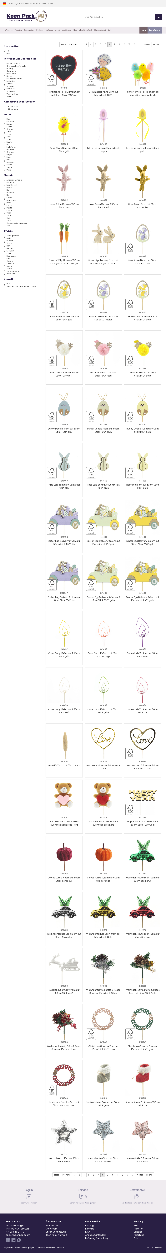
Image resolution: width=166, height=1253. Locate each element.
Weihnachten (11, 94)
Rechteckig (10, 256)
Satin (7, 218)
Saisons (138, 1231)
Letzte (156, 44)
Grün (7, 139)
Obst (7, 253)
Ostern (8, 84)
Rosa (7, 157)
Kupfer (8, 142)
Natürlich (9, 149)
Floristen (18, 30)
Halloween (10, 73)
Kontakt (89, 1228)
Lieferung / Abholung (96, 1238)
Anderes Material (13, 180)
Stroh (7, 220)
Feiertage (139, 1235)
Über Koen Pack (85, 30)
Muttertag (9, 81)
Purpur (8, 154)
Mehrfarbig (10, 147)
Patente (60, 1247)
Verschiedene (11, 271)
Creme (8, 129)
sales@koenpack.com (18, 1235)
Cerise (8, 126)
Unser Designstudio (56, 1231)
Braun (8, 124)
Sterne (8, 266)
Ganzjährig (10, 71)
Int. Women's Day (13, 78)
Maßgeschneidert (52, 30)
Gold (7, 134)
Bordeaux (9, 121)
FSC (7, 284)
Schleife (9, 263)
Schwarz (9, 162)
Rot (6, 160)
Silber (8, 165)
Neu (75, 30)
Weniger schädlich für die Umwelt (20, 286)
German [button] (48, 3)
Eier (7, 246)
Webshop (9, 30)
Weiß (7, 170)
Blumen (8, 241)
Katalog (89, 1225)
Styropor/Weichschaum (16, 223)
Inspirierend (66, 30)
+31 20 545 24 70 (15, 1231)
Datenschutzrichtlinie (46, 1247)
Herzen (8, 248)
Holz (7, 195)
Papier (8, 205)
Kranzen (9, 251)
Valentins (9, 91)
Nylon (8, 203)
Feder (8, 187)
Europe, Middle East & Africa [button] (24, 3)
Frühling (8, 68)
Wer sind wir (52, 1225)
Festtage (39, 30)
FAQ (87, 1231)
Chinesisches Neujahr (15, 66)
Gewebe (9, 192)
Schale (8, 261)
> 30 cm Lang (11, 109)
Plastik (8, 208)
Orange (9, 152)
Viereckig (9, 274)
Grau (7, 137)
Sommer (9, 89)
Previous (73, 44)
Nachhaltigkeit (100, 30)
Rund (7, 258)
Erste (63, 44)
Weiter (146, 44)
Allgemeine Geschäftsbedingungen (19, 1247)
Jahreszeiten (29, 30)
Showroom (51, 1228)
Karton (8, 198)
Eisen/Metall (10, 185)
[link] (29, 1197)
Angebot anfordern (95, 1235)
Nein (7, 53)
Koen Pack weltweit (56, 1235)
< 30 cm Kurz (11, 106)
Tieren (8, 268)
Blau (7, 119)
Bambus (9, 182)
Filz (6, 190)
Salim (8, 213)
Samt (7, 215)
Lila (6, 144)
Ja (6, 51)
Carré (8, 243)
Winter (8, 96)
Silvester (9, 86)
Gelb (7, 132)
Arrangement (11, 235)
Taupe (8, 167)
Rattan (8, 210)
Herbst (8, 76)
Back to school (12, 63)
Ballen (8, 238)
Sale (110, 30)
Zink (7, 225)
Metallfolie (10, 200)
